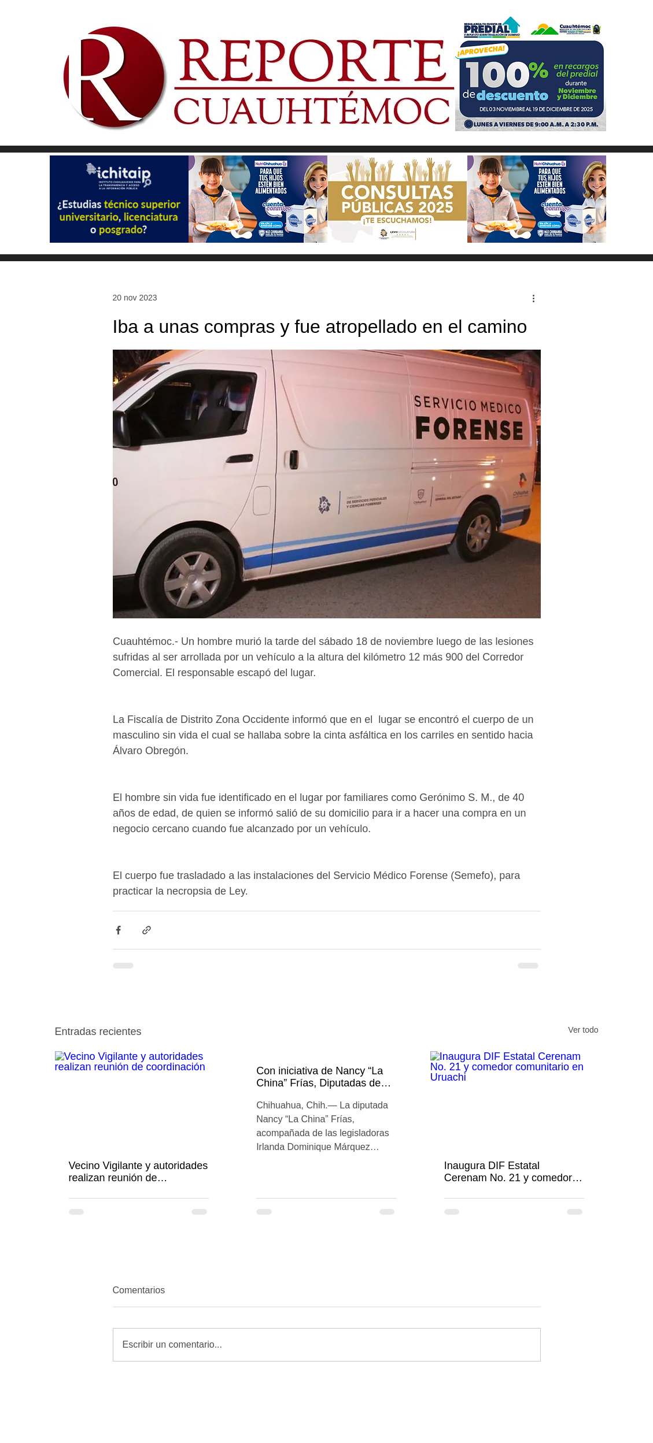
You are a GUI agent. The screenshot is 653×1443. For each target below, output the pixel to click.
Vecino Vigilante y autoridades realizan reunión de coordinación (138, 1172)
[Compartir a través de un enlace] (146, 930)
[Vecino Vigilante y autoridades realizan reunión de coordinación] (139, 1098)
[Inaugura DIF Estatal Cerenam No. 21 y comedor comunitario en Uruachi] (514, 1098)
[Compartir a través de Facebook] (118, 930)
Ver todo (583, 1029)
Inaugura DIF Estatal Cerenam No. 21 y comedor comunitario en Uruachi (508, 1172)
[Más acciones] (534, 298)
